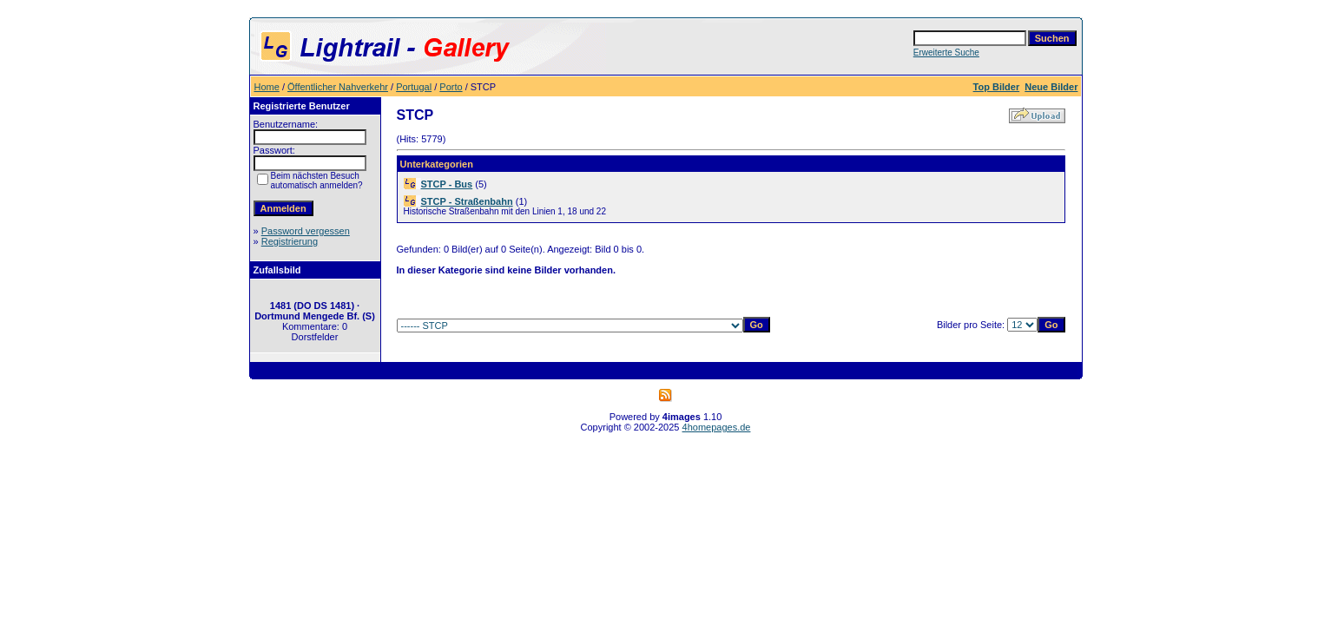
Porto (450, 87)
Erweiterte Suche (946, 52)
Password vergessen (305, 231)
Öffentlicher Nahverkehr (337, 87)
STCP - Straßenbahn (467, 201)
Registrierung (289, 241)
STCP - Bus (447, 184)
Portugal (414, 87)
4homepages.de (716, 427)
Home (267, 87)
